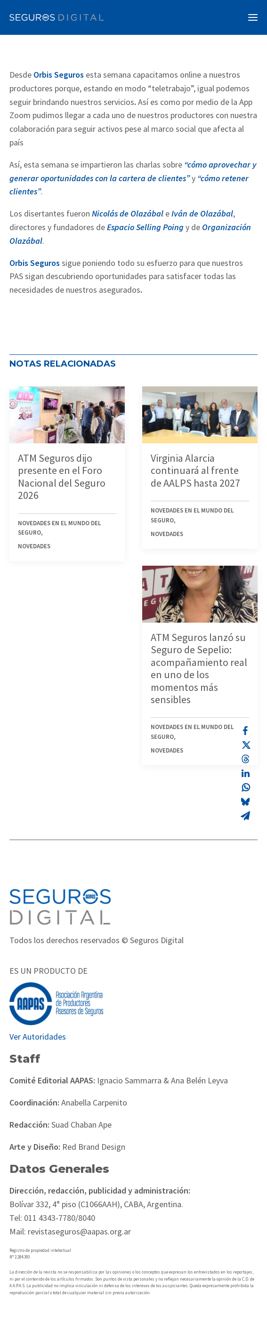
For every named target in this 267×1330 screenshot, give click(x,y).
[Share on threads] (245, 759)
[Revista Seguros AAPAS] (56, 17)
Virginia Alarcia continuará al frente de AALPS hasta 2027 (195, 470)
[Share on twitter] (245, 745)
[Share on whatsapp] (245, 787)
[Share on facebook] (245, 731)
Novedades (34, 546)
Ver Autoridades (37, 1036)
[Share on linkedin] (245, 773)
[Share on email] (245, 815)
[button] (253, 17)
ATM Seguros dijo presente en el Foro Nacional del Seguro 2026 (61, 476)
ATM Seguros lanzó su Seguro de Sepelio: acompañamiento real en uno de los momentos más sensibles (199, 668)
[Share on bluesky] (245, 801)
